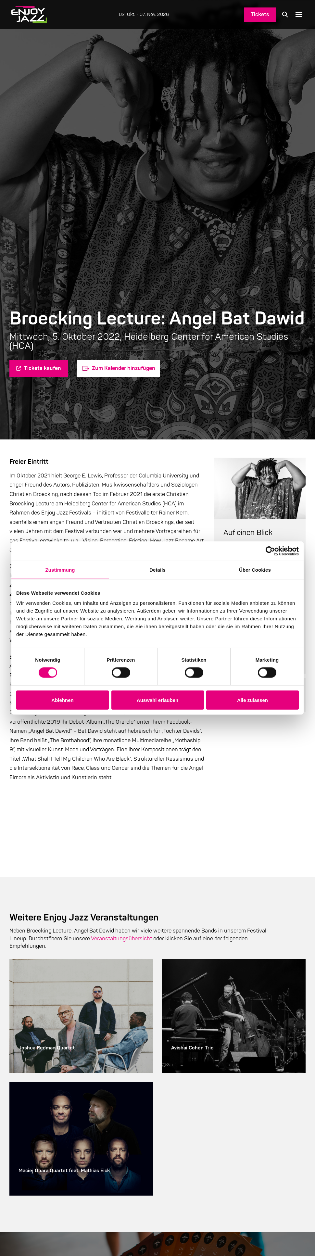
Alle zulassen (252, 700)
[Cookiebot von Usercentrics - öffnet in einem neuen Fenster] (270, 551)
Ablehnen (62, 700)
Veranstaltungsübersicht (121, 938)
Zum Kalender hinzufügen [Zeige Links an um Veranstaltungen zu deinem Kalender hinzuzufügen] (123, 368)
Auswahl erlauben (157, 700)
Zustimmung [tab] (60, 569)
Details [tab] (157, 569)
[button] (285, 14)
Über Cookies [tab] (255, 569)
